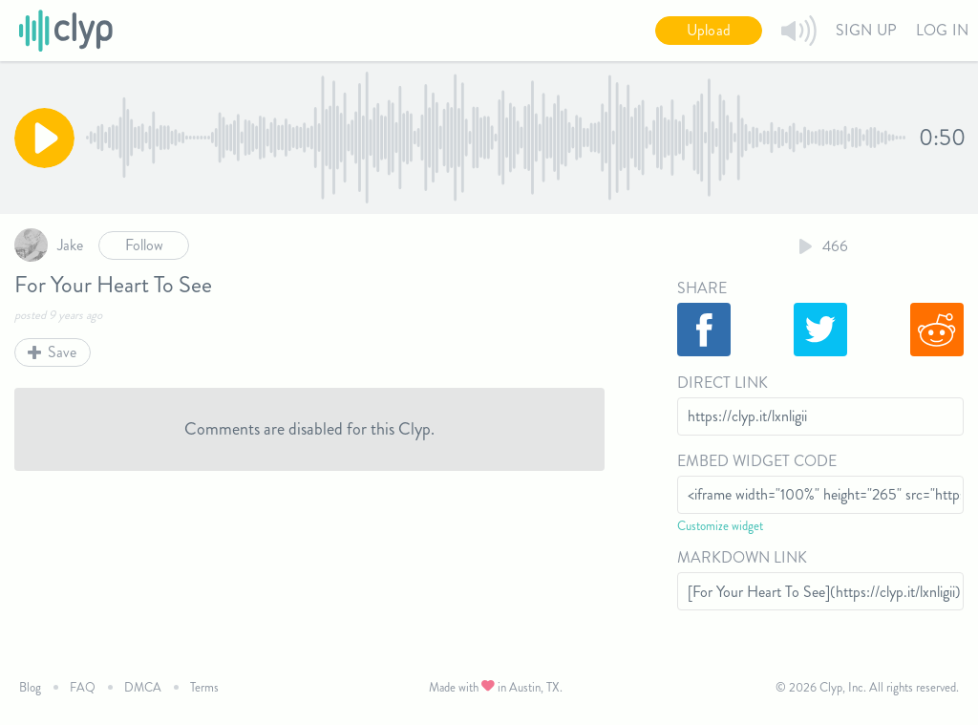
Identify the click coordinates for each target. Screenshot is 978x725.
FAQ (83, 687)
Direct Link (722, 383)
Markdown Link (742, 557)
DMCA (142, 687)
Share (702, 288)
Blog (30, 687)
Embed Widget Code (757, 461)
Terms (204, 687)
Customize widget (720, 526)
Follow (144, 245)
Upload (709, 30)
